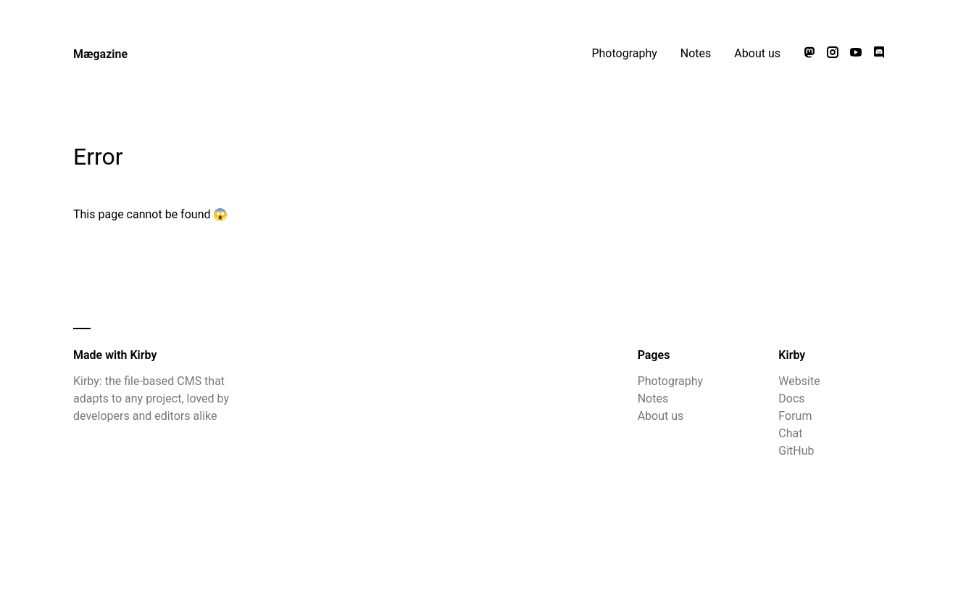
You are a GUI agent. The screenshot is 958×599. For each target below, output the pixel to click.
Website (799, 381)
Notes (696, 53)
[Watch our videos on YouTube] (855, 54)
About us (757, 53)
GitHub (796, 451)
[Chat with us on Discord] (879, 54)
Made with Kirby (115, 355)
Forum (795, 416)
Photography (624, 53)
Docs (791, 398)
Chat (790, 433)
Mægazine (100, 54)
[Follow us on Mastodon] (809, 54)
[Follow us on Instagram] (832, 54)
